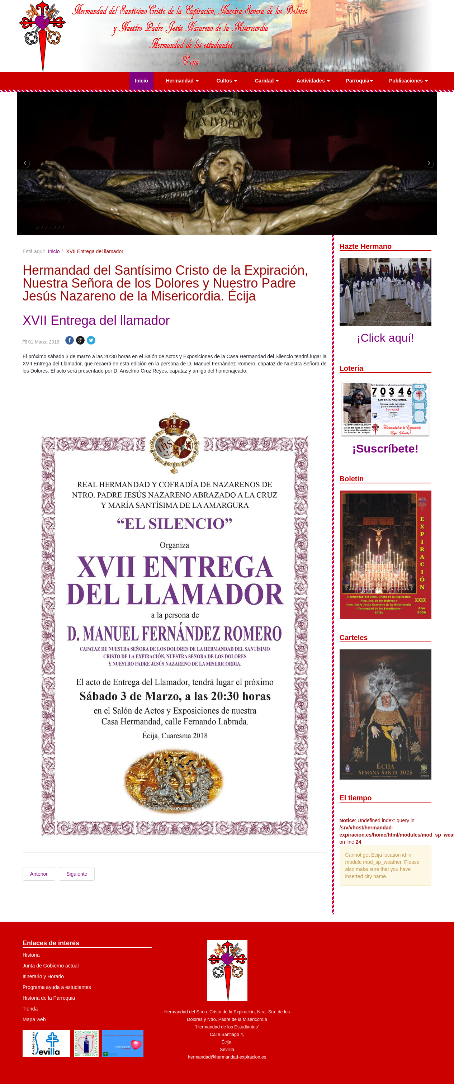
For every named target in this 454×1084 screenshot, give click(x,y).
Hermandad (182, 81)
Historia (31, 955)
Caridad (267, 81)
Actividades (313, 81)
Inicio (141, 81)
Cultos (227, 81)
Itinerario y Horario (43, 976)
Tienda (30, 1009)
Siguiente (76, 874)
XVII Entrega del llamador (96, 320)
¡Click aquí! (385, 337)
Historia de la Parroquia (49, 998)
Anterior (39, 874)
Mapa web (34, 1019)
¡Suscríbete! (385, 448)
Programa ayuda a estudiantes (57, 987)
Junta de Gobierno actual (51, 966)
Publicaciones (408, 81)
